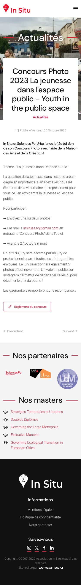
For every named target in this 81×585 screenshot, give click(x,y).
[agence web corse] (50, 567)
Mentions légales (40, 510)
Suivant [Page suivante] (70, 331)
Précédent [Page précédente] (13, 331)
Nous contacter (40, 525)
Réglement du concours (27, 307)
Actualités (40, 117)
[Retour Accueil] (16, 8)
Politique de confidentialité (40, 517)
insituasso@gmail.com (41, 228)
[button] (75, 8)
